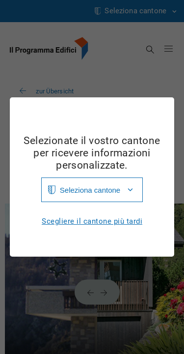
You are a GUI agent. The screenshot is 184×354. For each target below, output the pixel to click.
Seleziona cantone (90, 190)
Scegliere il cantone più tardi (92, 221)
